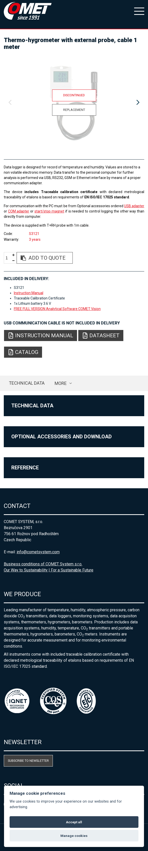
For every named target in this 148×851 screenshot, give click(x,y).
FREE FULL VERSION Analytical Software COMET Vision (57, 309)
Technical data (27, 383)
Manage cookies (74, 836)
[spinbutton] (9, 258)
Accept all (74, 822)
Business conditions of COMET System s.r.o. (43, 564)
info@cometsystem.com (38, 552)
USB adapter (134, 206)
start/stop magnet (49, 211)
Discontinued (74, 95)
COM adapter (18, 211)
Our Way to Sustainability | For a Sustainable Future (48, 570)
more (61, 383)
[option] (74, 102)
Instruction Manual (28, 293)
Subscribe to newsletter (28, 761)
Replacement (74, 110)
